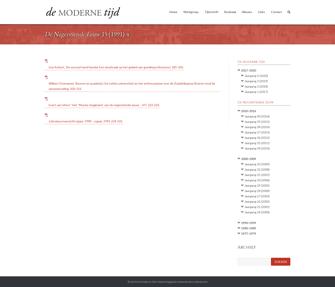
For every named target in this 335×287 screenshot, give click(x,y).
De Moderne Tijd (146, 281)
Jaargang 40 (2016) (257, 116)
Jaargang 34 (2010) (257, 148)
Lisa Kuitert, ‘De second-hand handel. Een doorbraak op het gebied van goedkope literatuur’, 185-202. (116, 67)
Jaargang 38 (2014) (257, 127)
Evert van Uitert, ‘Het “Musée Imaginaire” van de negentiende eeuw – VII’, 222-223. (104, 105)
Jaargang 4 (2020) (256, 76)
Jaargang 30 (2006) (257, 180)
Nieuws (247, 12)
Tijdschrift (211, 12)
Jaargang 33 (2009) (257, 164)
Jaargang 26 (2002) (257, 201)
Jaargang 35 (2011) (257, 143)
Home (173, 12)
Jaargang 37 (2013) (257, 132)
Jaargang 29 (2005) (257, 185)
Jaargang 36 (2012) (257, 137)
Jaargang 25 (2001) (257, 207)
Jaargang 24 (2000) (257, 212)
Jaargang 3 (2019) (256, 81)
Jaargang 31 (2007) (257, 175)
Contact (276, 12)
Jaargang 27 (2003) (257, 196)
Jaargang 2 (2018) (256, 86)
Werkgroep (190, 12)
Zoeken (281, 262)
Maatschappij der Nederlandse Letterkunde (182, 281)
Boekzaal (230, 12)
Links (261, 12)
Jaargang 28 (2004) (257, 191)
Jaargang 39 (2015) (257, 121)
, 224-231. (86, 121)
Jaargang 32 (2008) (257, 169)
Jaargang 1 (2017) (256, 92)
